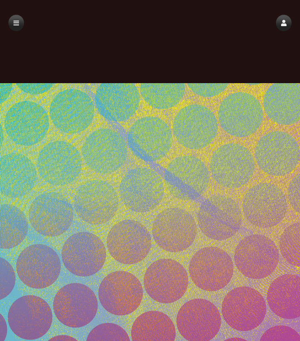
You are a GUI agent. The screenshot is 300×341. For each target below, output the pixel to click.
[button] (284, 23)
